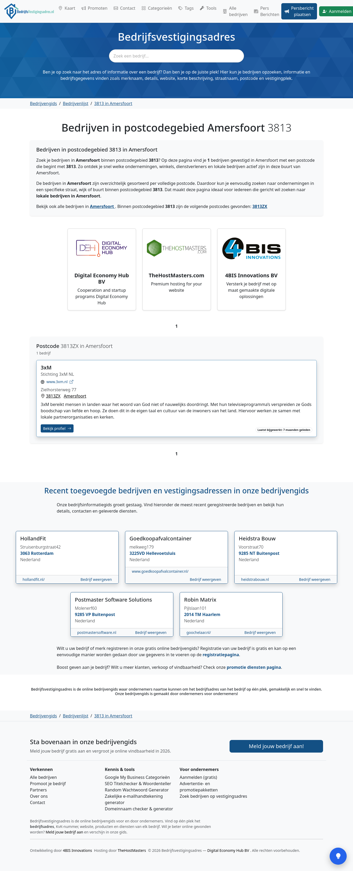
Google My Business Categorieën (137, 777)
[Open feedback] (338, 856)
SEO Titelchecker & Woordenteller (138, 783)
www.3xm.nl (59, 381)
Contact (124, 8)
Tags (186, 8)
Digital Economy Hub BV (228, 850)
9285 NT (247, 553)
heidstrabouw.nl (255, 579)
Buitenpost (267, 553)
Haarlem (211, 614)
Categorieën (157, 8)
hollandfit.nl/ (34, 579)
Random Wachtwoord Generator (137, 790)
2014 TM (193, 614)
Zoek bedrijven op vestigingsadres (213, 796)
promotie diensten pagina (254, 667)
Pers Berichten (266, 11)
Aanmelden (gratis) (198, 777)
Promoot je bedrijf (48, 783)
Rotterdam (42, 553)
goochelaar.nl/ (198, 632)
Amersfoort (102, 206)
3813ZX (259, 206)
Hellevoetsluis (160, 553)
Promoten (94, 8)
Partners (38, 790)
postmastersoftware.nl (96, 632)
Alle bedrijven (235, 11)
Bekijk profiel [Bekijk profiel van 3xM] (57, 428)
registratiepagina (221, 655)
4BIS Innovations (77, 850)
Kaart (66, 8)
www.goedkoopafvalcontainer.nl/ (160, 571)
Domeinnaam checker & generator (139, 809)
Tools (208, 8)
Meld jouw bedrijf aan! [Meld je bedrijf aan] (276, 746)
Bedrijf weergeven (96, 579)
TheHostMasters (132, 850)
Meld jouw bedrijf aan (64, 832)
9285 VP (83, 614)
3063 (25, 553)
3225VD (137, 553)
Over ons (39, 796)
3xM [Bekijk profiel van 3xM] (46, 367)
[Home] (29, 11)
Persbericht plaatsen (299, 11)
